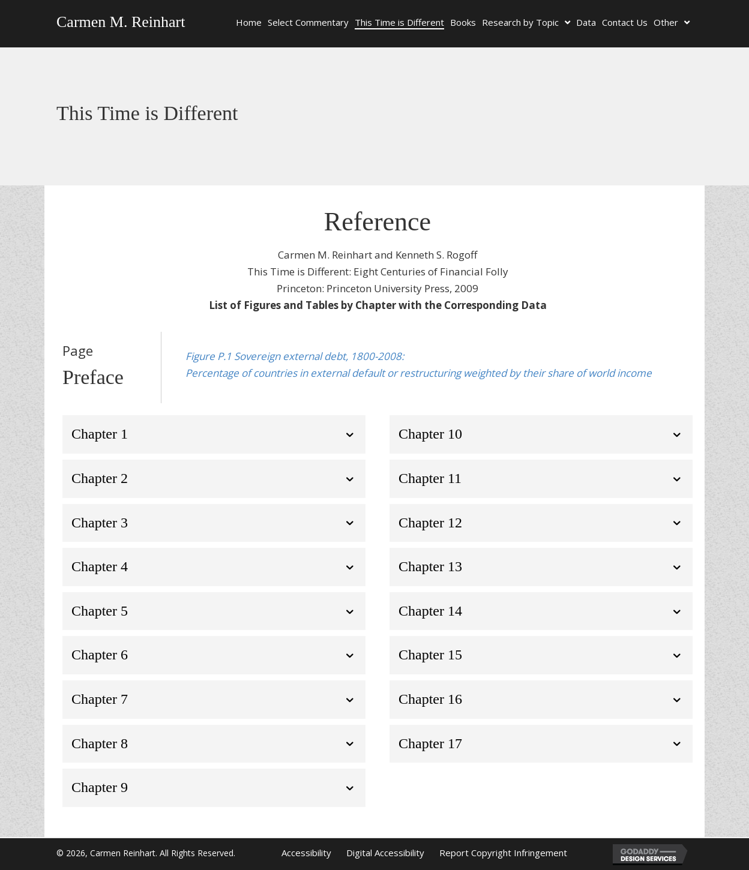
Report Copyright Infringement (503, 853)
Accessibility (306, 853)
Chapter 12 (430, 522)
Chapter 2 (99, 478)
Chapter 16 (430, 699)
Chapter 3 (99, 522)
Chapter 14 (430, 611)
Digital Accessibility (385, 853)
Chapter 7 (99, 699)
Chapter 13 (430, 566)
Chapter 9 (99, 787)
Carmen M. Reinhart (120, 22)
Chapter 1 (99, 434)
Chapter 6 (99, 654)
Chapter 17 (430, 743)
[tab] (213, 434)
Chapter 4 (99, 566)
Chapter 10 (430, 434)
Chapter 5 (99, 611)
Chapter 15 (430, 654)
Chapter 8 (99, 743)
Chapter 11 (430, 478)
